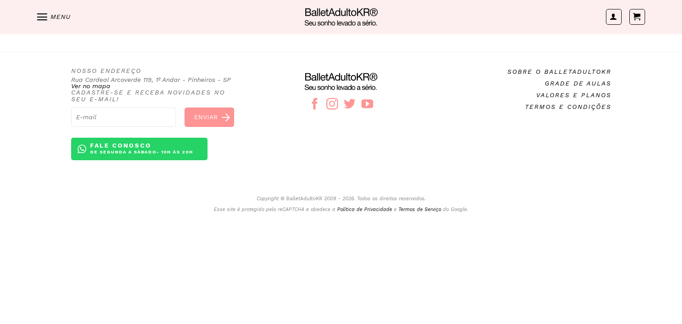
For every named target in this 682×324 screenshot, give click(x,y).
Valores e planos (573, 95)
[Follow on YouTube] (367, 105)
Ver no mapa (90, 86)
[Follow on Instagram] (332, 105)
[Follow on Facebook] (315, 105)
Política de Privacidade (364, 209)
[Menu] (53, 17)
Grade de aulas (578, 83)
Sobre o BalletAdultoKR (559, 71)
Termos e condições (568, 106)
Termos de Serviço (419, 209)
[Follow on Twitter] (350, 105)
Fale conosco (141, 149)
